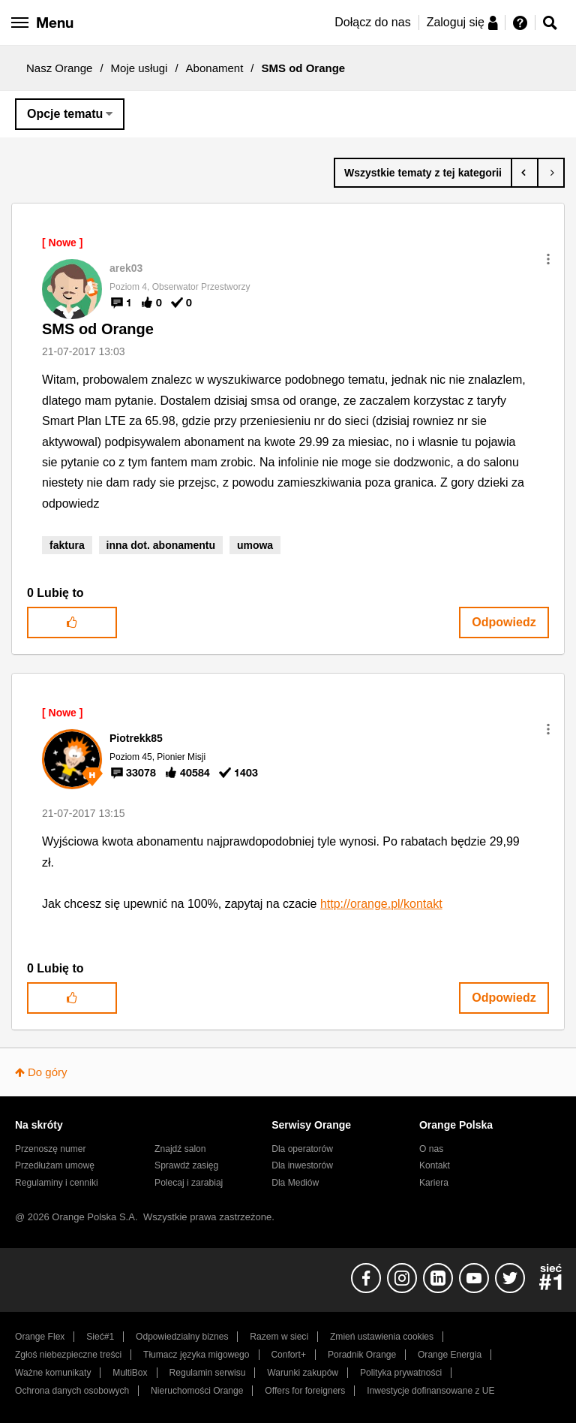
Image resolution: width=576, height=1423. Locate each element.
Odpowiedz (504, 622)
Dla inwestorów (302, 1165)
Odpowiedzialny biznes (182, 1336)
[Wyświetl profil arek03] (126, 268)
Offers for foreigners (305, 1390)
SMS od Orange (98, 329)
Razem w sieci (279, 1336)
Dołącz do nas (372, 22)
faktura (67, 545)
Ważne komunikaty (53, 1372)
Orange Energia (450, 1354)
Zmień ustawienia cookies (382, 1336)
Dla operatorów (302, 1149)
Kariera (433, 1182)
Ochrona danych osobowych (72, 1390)
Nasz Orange (59, 68)
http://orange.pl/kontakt (381, 903)
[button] (548, 259)
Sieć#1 (100, 1336)
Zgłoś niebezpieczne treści (68, 1354)
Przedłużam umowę (54, 1165)
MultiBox (129, 1372)
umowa (255, 545)
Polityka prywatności (401, 1372)
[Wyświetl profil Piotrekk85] (136, 738)
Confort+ (288, 1354)
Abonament (215, 68)
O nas (431, 1149)
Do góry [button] (48, 1072)
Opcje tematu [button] (65, 113)
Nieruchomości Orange (197, 1390)
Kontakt (434, 1165)
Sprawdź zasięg (186, 1165)
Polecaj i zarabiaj (188, 1182)
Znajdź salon (180, 1149)
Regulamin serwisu (208, 1372)
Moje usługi (139, 68)
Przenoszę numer (50, 1149)
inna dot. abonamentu (160, 545)
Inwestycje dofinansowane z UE (430, 1390)
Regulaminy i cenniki (56, 1182)
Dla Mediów (295, 1182)
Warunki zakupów (302, 1372)
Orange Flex (39, 1336)
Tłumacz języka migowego (196, 1354)
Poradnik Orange (362, 1354)
